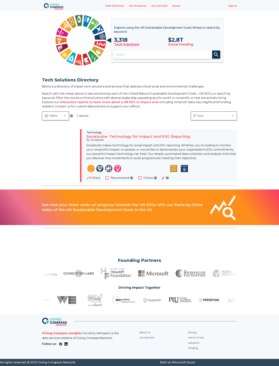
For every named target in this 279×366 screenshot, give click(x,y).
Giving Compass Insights (62, 333)
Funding (193, 348)
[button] (55, 115)
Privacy (192, 332)
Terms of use (196, 337)
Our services (147, 337)
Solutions (193, 342)
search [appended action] (216, 55)
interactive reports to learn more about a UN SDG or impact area (110, 102)
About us (145, 332)
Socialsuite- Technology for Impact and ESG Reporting (138, 136)
